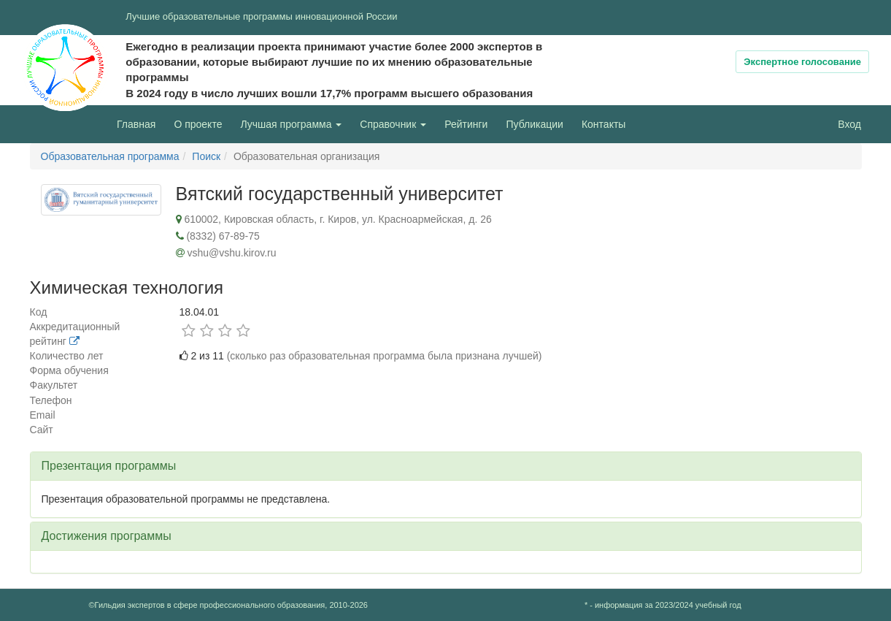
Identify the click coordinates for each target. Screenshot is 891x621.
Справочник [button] (393, 124)
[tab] (446, 466)
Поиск (206, 156)
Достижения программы (106, 536)
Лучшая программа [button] (291, 124)
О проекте (201, 123)
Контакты (603, 124)
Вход (849, 124)
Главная (136, 124)
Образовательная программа (110, 156)
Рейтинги (465, 124)
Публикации (534, 124)
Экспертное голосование (802, 61)
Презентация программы (109, 466)
